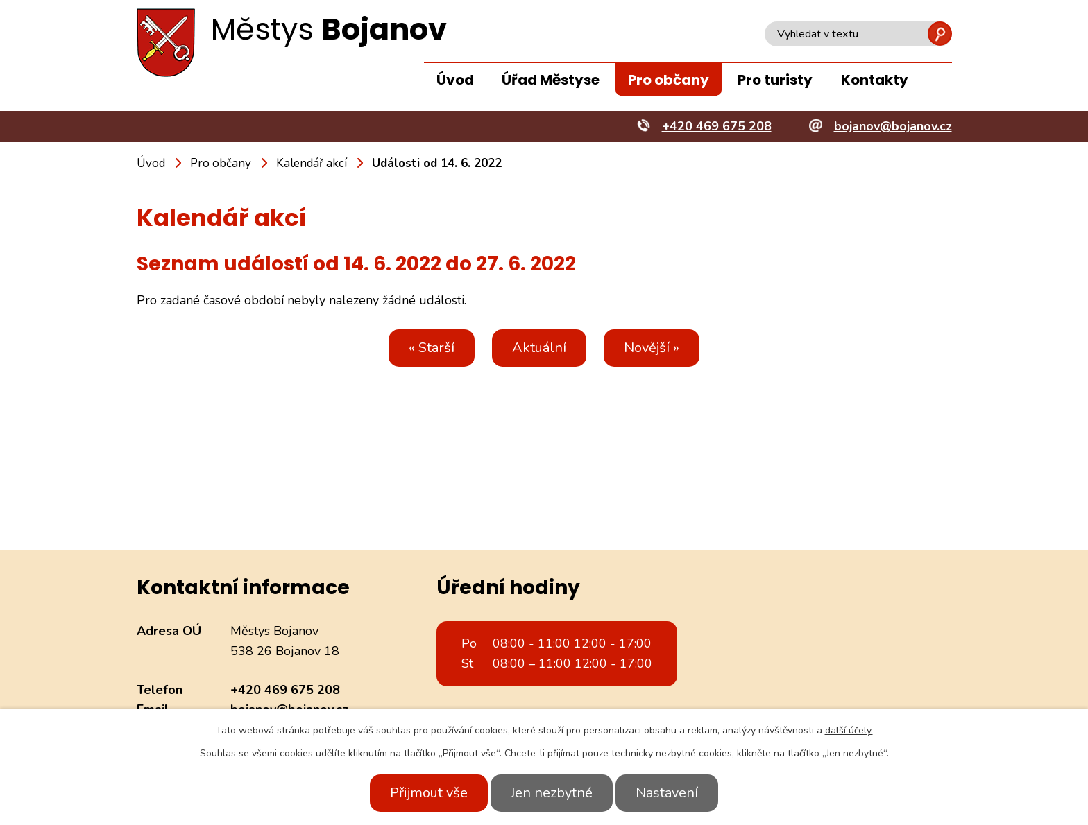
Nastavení (671, 792)
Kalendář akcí (311, 163)
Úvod (455, 79)
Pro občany (668, 79)
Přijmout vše (425, 792)
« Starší (427, 347)
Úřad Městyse (551, 79)
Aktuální (539, 347)
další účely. (849, 730)
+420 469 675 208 (285, 689)
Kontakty (874, 79)
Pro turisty (775, 79)
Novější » (655, 347)
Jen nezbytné (552, 792)
